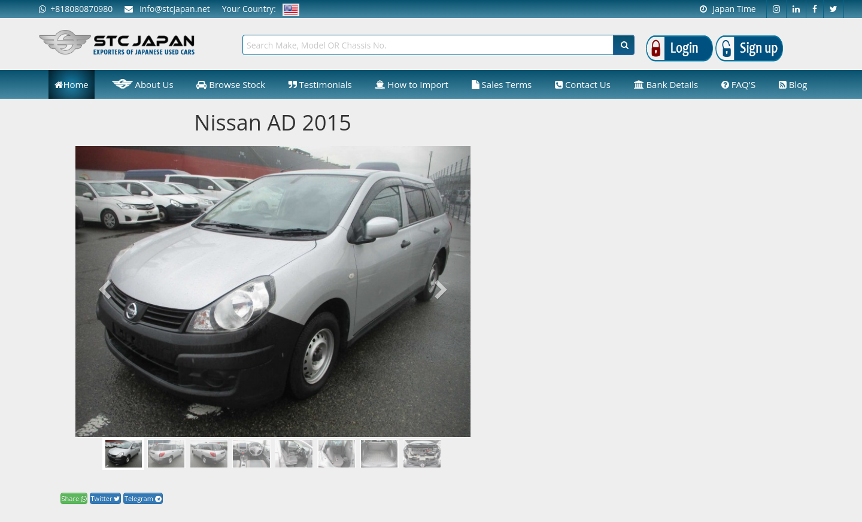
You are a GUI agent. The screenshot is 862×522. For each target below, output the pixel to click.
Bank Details (666, 84)
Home (71, 84)
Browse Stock (230, 84)
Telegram (143, 498)
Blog (793, 84)
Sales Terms (502, 84)
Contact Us (583, 84)
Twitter (105, 498)
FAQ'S (738, 84)
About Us (143, 84)
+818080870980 (76, 8)
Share (74, 498)
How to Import (411, 84)
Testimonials (320, 84)
